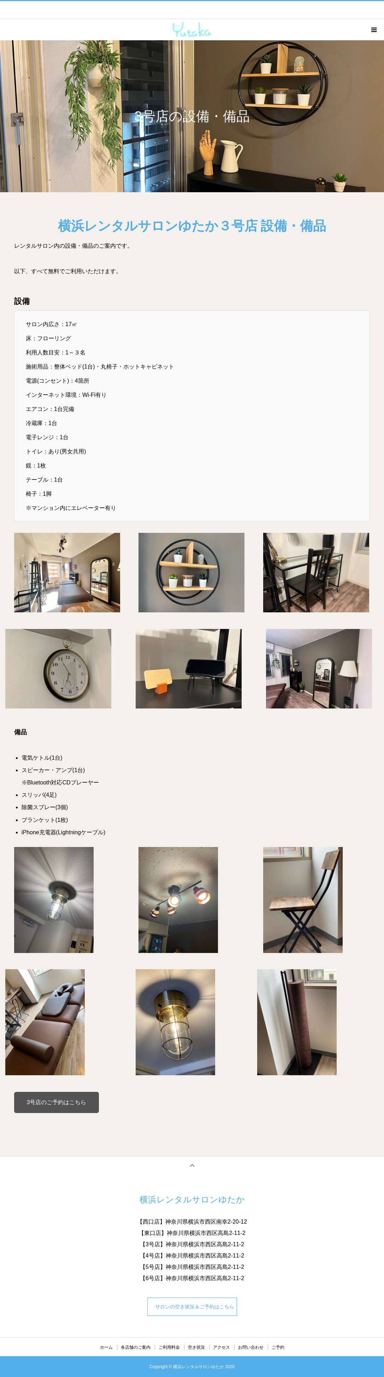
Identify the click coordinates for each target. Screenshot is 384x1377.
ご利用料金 (169, 1347)
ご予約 (278, 1347)
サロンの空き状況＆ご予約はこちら (193, 1307)
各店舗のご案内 (135, 1347)
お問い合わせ (251, 1347)
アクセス (221, 1347)
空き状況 (196, 1347)
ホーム (106, 1347)
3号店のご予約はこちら (57, 1102)
